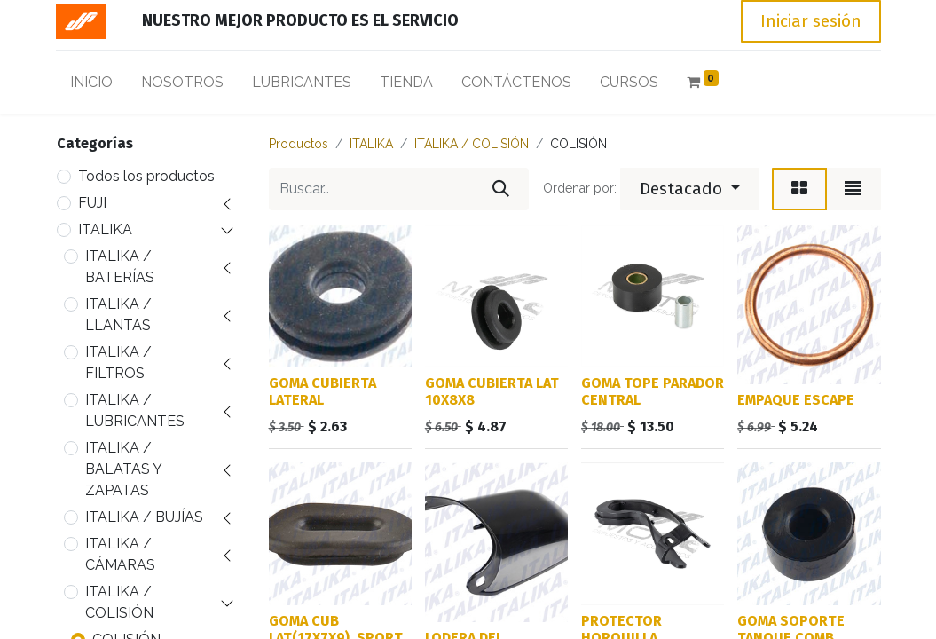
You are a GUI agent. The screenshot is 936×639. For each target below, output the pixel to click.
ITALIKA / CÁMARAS (120, 554)
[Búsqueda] (501, 189)
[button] (689, 189)
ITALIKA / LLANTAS (118, 315)
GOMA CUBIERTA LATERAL (322, 391)
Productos (298, 144)
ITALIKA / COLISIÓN (119, 602)
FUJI (92, 202)
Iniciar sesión (810, 21)
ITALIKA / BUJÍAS (144, 517)
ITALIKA (105, 229)
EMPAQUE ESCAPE (795, 399)
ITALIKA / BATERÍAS (119, 267)
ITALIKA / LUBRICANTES (135, 410)
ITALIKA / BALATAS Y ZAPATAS (123, 469)
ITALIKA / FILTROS (118, 362)
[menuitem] (91, 86)
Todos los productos (146, 176)
